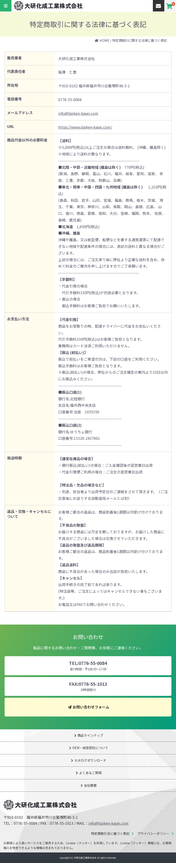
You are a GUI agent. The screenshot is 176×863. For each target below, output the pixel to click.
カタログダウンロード (90, 760)
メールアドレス (20, 112)
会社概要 (90, 785)
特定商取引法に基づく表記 (110, 833)
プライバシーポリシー (153, 833)
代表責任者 (16, 71)
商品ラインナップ (90, 735)
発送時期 (14, 457)
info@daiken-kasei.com (78, 113)
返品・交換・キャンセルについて (29, 514)
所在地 (12, 85)
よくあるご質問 (90, 772)
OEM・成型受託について (90, 747)
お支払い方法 (18, 318)
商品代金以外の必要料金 (27, 139)
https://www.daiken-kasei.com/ (85, 127)
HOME (104, 40)
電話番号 (14, 98)
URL (10, 126)
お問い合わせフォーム (91, 707)
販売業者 (14, 57)
